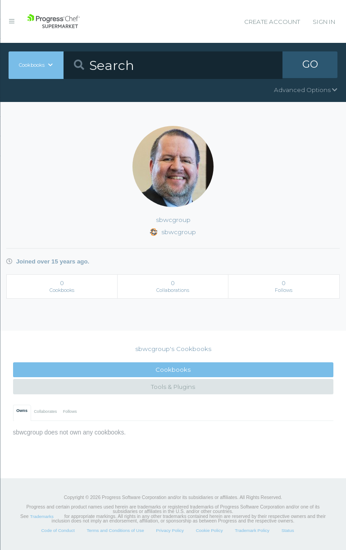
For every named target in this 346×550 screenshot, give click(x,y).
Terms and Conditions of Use (115, 530)
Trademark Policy (252, 530)
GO (310, 65)
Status (288, 530)
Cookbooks (173, 369)
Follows (70, 411)
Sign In (324, 21)
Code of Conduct (57, 530)
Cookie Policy (209, 530)
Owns (21, 410)
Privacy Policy (170, 530)
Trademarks (42, 516)
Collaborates (45, 411)
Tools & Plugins (173, 386)
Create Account (272, 21)
